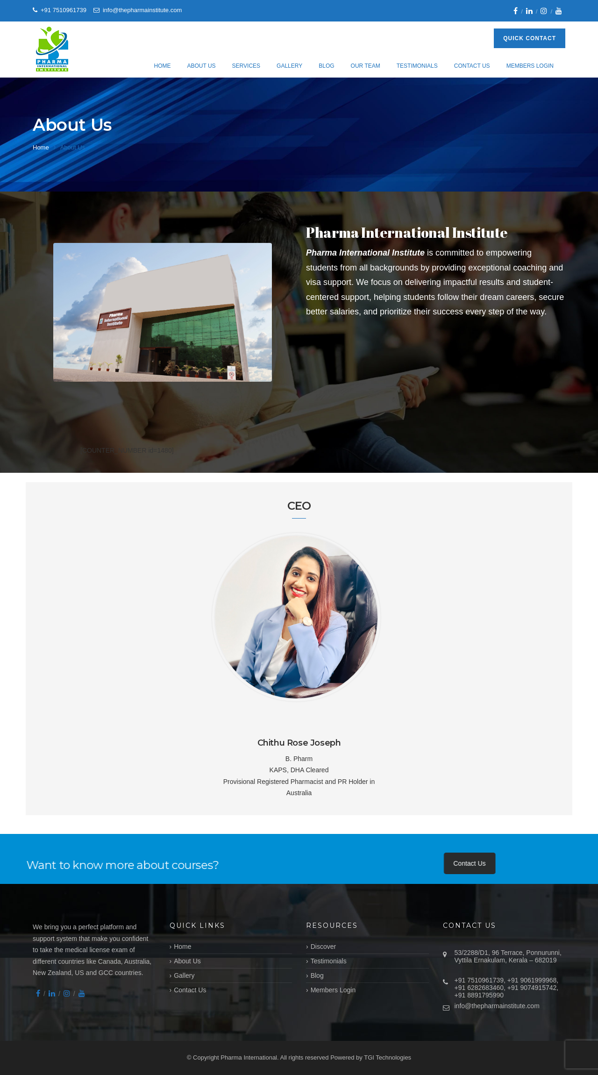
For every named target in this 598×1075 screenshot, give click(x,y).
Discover (323, 946)
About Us (201, 66)
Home (162, 66)
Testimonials (417, 66)
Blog (326, 66)
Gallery (289, 66)
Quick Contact (529, 38)
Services (246, 66)
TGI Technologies (387, 1057)
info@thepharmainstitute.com (497, 1006)
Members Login (530, 66)
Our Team (365, 66)
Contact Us (472, 66)
